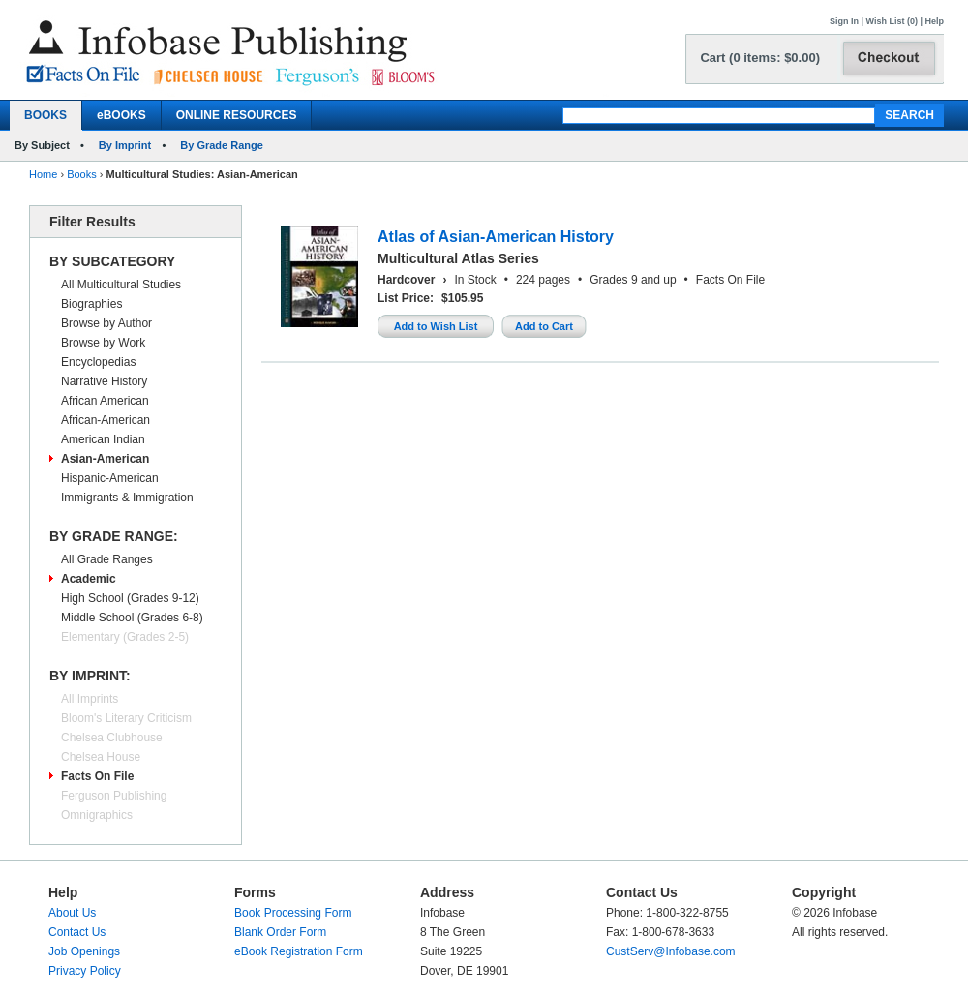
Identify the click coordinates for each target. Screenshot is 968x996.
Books (82, 174)
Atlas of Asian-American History (496, 236)
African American (105, 400)
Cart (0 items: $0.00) (760, 57)
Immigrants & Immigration (127, 497)
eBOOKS (121, 115)
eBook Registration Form (298, 951)
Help (934, 21)
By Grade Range (221, 145)
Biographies (91, 304)
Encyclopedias (98, 362)
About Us (72, 913)
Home (43, 174)
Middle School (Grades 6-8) (132, 617)
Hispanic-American (110, 478)
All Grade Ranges (107, 559)
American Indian (103, 439)
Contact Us (77, 932)
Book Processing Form (292, 913)
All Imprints (89, 699)
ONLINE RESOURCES (236, 115)
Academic (88, 579)
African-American (105, 420)
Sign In (844, 21)
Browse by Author (106, 323)
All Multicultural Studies (121, 284)
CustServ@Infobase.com (671, 951)
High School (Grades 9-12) (130, 598)
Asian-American (105, 459)
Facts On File (97, 776)
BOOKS (45, 115)
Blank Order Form (280, 932)
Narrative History (104, 381)
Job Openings (84, 951)
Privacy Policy (84, 971)
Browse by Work (103, 342)
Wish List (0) (892, 21)
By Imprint (125, 145)
